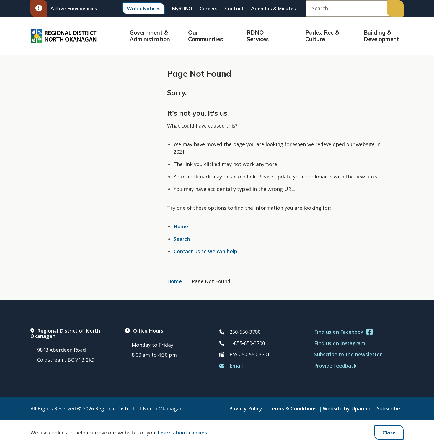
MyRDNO (182, 8)
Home (181, 226)
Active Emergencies (63, 8)
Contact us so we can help (205, 251)
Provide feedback (335, 365)
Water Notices (144, 8)
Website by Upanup (346, 408)
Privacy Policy (245, 408)
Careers (209, 8)
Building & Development (381, 36)
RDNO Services (258, 36)
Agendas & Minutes (273, 8)
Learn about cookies (182, 432)
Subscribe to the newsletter (348, 354)
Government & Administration (150, 36)
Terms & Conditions (292, 408)
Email (231, 365)
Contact (234, 8)
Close (389, 433)
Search (182, 239)
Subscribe (388, 408)
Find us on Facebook (343, 331)
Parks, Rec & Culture (322, 36)
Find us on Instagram (339, 343)
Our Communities (205, 36)
